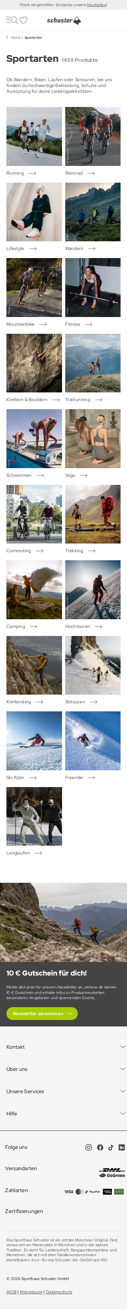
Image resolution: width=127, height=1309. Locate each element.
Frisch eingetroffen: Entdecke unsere (53, 4)
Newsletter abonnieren (38, 1013)
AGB (11, 1292)
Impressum (31, 1292)
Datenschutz (59, 1292)
